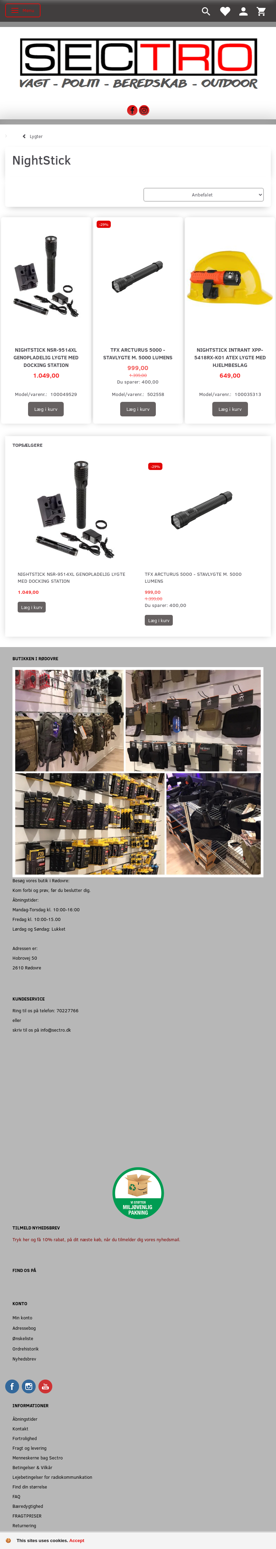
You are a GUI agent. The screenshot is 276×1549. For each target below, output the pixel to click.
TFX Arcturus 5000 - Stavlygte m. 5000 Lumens (137, 353)
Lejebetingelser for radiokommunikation (52, 1477)
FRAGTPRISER (27, 1516)
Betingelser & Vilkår (32, 1467)
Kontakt (20, 1428)
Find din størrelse (29, 1487)
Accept (76, 1540)
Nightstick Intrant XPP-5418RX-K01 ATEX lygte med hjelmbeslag (230, 357)
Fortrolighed (24, 1438)
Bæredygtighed (27, 1506)
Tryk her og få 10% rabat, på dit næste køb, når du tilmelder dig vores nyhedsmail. (96, 1239)
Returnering (24, 1525)
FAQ (16, 1496)
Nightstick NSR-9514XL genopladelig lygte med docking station (46, 357)
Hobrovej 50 (24, 958)
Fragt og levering (29, 1448)
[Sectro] (138, 63)
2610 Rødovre (26, 967)
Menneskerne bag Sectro (37, 1457)
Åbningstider (24, 1419)
